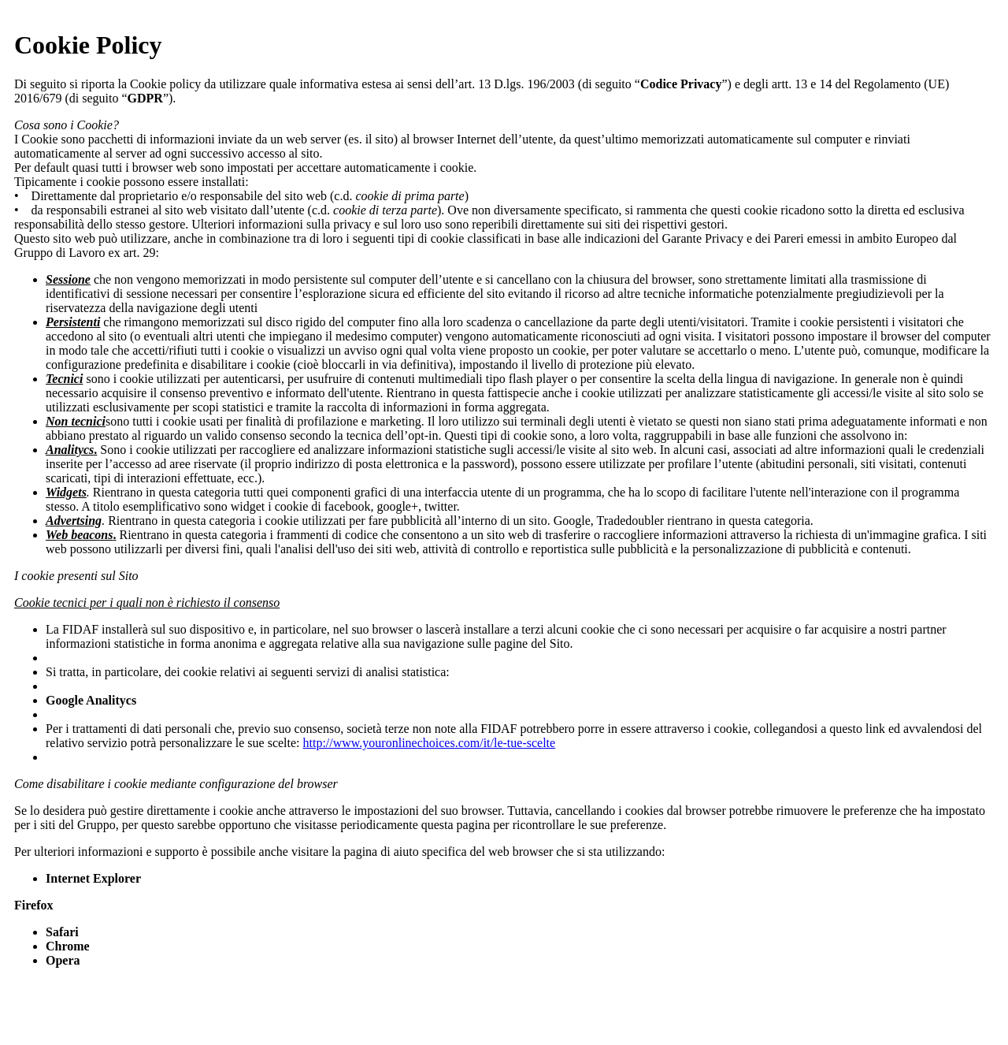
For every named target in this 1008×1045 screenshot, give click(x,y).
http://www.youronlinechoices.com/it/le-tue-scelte (429, 742)
